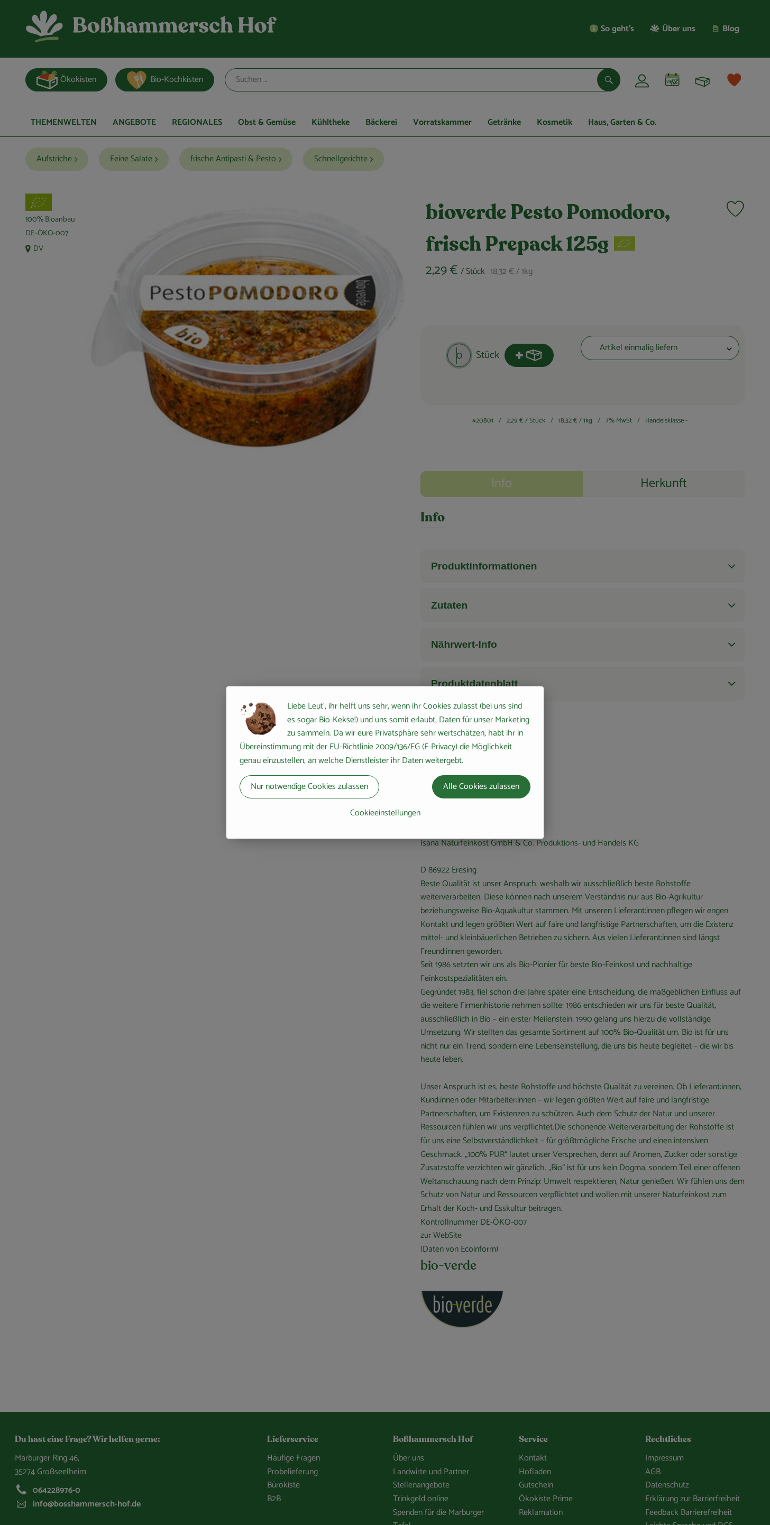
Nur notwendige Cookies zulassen (309, 786)
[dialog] (385, 762)
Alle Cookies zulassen (481, 786)
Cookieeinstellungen (385, 813)
